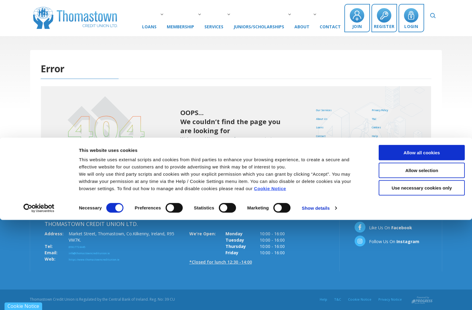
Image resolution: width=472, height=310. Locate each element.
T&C (376, 118)
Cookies (380, 127)
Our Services (329, 109)
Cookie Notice (270, 278)
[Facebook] (383, 227)
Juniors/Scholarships (268, 27)
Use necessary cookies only (422, 277)
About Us (326, 118)
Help (377, 135)
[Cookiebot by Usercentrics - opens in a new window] (39, 298)
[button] (437, 17)
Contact (337, 27)
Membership (189, 27)
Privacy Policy (387, 109)
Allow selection (421, 260)
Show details (316, 298)
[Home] (75, 16)
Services (223, 27)
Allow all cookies (422, 242)
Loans (158, 27)
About (311, 27)
